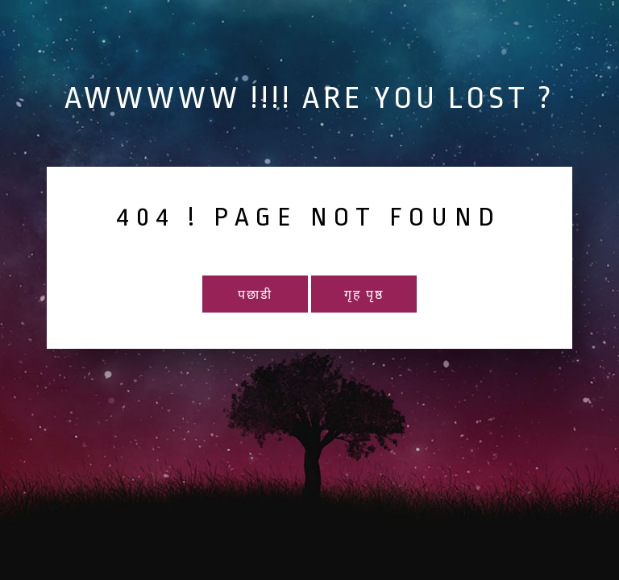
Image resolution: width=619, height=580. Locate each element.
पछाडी (255, 295)
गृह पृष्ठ (364, 295)
